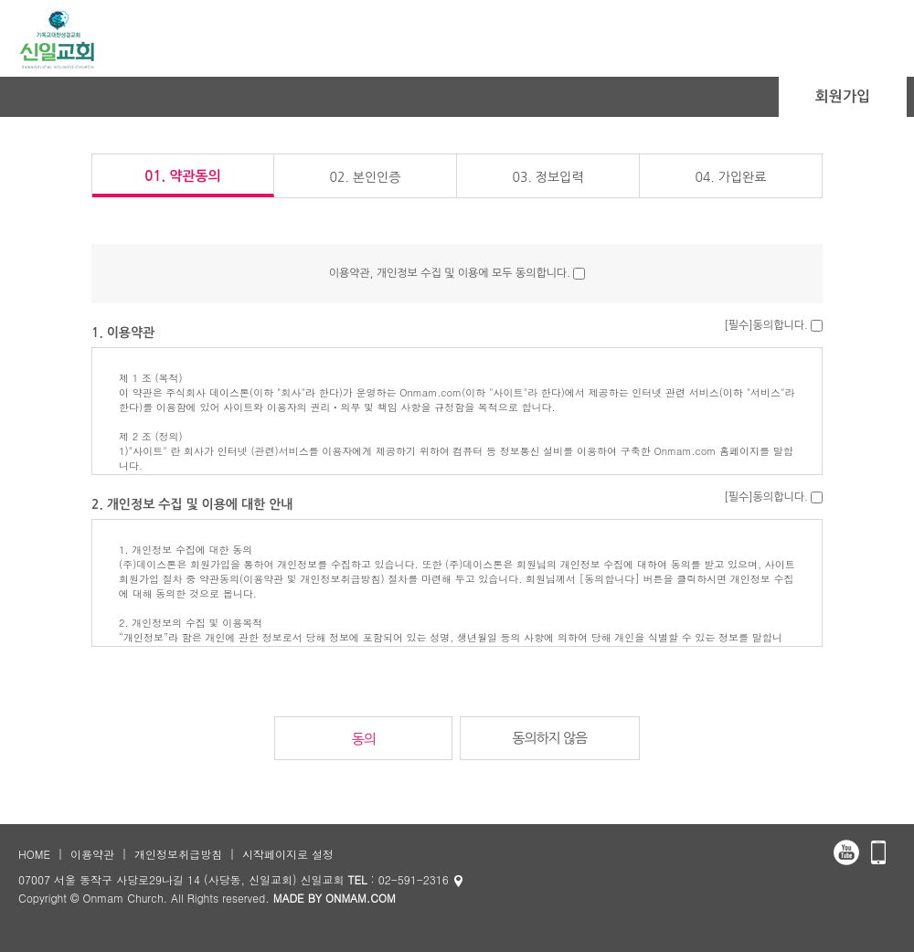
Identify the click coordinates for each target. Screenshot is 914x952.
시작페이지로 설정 (288, 854)
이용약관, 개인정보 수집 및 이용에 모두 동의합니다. (449, 273)
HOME (34, 854)
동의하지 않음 (549, 738)
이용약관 (92, 854)
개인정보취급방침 (178, 854)
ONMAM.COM (360, 897)
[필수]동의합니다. (765, 325)
